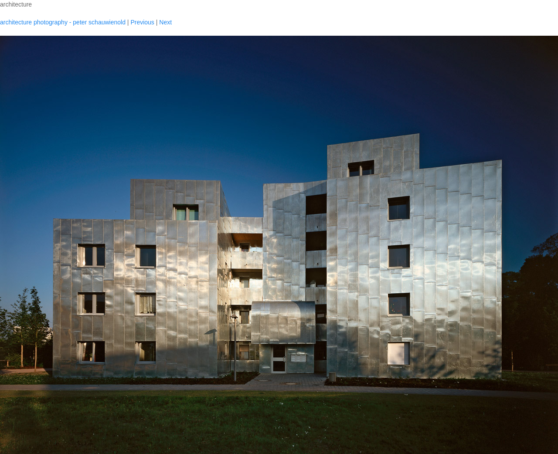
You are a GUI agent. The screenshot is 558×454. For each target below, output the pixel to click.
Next (165, 22)
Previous (142, 22)
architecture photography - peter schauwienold (63, 22)
